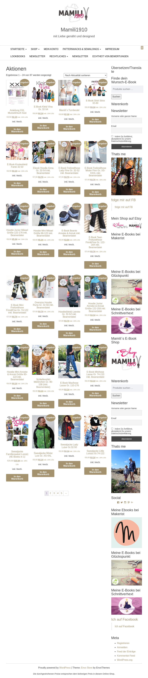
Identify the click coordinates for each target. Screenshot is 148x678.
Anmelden (122, 647)
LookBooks (17, 56)
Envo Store (86, 667)
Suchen (116, 96)
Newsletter (37, 56)
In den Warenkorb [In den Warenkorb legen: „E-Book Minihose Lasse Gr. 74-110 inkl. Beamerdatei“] (95, 394)
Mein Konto (51, 49)
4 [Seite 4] (58, 493)
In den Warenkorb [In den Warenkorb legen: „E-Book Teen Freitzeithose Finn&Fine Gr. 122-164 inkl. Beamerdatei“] (95, 264)
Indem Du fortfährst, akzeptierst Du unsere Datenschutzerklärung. (122, 138)
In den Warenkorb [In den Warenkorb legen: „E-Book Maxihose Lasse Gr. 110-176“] (69, 403)
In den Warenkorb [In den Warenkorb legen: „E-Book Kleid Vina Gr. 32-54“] (43, 126)
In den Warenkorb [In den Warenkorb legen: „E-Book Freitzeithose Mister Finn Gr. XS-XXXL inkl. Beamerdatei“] (95, 193)
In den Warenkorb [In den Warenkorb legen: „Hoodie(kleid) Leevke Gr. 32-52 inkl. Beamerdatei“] (69, 334)
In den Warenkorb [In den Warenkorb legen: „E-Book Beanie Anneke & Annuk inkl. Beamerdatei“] (69, 253)
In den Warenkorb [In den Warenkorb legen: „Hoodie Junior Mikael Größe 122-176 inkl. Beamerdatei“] (17, 252)
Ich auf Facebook (124, 619)
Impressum (112, 49)
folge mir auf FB (123, 200)
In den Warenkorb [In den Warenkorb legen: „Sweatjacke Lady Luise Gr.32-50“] (69, 464)
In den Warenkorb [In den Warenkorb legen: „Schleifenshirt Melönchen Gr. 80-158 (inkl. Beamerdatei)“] (43, 404)
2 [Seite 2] (50, 493)
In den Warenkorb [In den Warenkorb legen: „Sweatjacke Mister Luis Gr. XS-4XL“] (43, 473)
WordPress (65, 667)
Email (113, 126)
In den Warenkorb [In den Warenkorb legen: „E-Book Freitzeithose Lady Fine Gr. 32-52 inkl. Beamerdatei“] (69, 190)
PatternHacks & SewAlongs (82, 49)
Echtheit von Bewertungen (110, 56)
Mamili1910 (74, 30)
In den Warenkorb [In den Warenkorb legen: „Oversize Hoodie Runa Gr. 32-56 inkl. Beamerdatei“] (43, 325)
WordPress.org (124, 660)
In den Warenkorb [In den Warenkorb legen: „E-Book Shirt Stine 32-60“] (95, 120)
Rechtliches (59, 56)
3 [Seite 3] (54, 493)
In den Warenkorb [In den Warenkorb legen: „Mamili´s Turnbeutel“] (69, 127)
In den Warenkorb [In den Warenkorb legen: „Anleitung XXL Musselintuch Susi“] (17, 130)
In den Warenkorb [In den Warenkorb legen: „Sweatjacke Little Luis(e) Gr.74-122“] (95, 470)
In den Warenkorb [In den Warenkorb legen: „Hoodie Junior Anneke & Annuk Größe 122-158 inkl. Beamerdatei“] (95, 328)
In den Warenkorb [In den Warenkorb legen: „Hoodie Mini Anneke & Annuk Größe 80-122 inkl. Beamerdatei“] (17, 396)
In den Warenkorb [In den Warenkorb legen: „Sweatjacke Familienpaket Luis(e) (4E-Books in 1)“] (17, 477)
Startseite (18, 49)
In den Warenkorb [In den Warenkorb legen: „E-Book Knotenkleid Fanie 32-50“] (17, 184)
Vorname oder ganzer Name (124, 116)
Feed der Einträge (126, 651)
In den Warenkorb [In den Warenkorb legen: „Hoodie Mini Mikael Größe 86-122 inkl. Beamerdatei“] (43, 253)
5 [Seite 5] (61, 493)
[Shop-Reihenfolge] (85, 75)
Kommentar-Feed (126, 655)
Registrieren (123, 643)
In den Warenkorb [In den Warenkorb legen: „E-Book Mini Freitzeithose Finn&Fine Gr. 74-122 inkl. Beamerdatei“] (17, 330)
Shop (35, 49)
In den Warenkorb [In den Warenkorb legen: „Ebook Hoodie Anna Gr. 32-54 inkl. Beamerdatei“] (43, 190)
